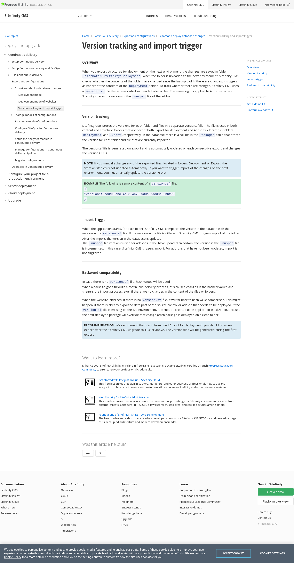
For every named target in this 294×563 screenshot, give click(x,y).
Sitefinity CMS (9, 481)
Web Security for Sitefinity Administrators (124, 389)
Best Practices (175, 16)
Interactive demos (191, 499)
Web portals (68, 516)
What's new (8, 499)
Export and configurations (138, 36)
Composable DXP (71, 499)
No (100, 445)
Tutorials (151, 16)
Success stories (131, 499)
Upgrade (126, 510)
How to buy (265, 503)
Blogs (124, 481)
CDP (63, 493)
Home (86, 36)
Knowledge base (131, 504)
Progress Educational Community (200, 493)
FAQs (124, 516)
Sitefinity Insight (10, 487)
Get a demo (256, 104)
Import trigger (255, 79)
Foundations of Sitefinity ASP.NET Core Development (131, 406)
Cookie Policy (12, 557)
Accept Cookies (233, 553)
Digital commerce (71, 504)
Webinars (127, 493)
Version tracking (257, 73)
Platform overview (260, 110)
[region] (147, 553)
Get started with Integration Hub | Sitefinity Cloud (129, 371)
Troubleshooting (205, 16)
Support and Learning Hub (196, 481)
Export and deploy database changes (182, 36)
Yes (88, 445)
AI (62, 510)
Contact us (264, 509)
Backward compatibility (261, 85)
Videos (125, 487)
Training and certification (195, 487)
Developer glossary (192, 504)
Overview (253, 67)
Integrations (68, 522)
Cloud (64, 487)
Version (85, 16)
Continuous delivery (106, 36)
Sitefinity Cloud (10, 493)
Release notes (10, 504)
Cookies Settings (272, 553)
